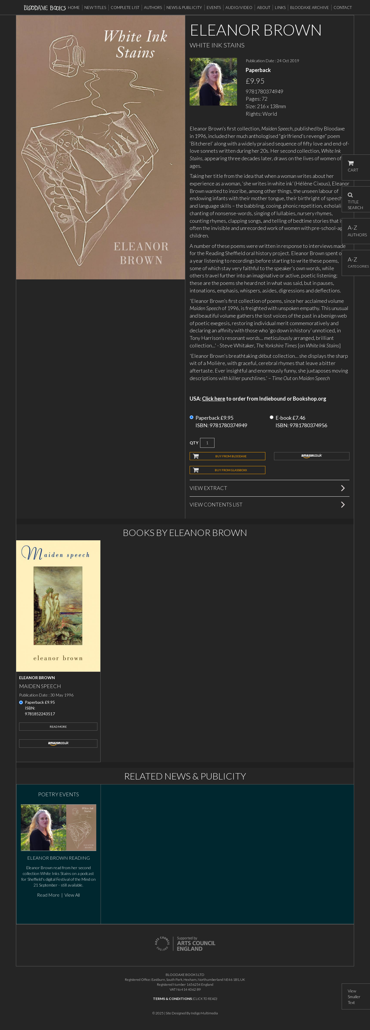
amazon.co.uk (312, 456)
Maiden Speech (40, 686)
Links (280, 7)
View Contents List (216, 504)
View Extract (208, 488)
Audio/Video (238, 7)
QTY (194, 442)
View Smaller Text (354, 996)
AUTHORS (356, 230)
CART (353, 166)
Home (74, 7)
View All (72, 895)
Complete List (125, 7)
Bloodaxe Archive (309, 7)
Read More (58, 726)
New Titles (95, 7)
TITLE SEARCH (355, 199)
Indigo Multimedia (204, 1013)
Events (214, 7)
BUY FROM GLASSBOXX (231, 470)
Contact (343, 7)
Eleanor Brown (37, 677)
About (263, 7)
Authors (153, 7)
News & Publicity (184, 7)
